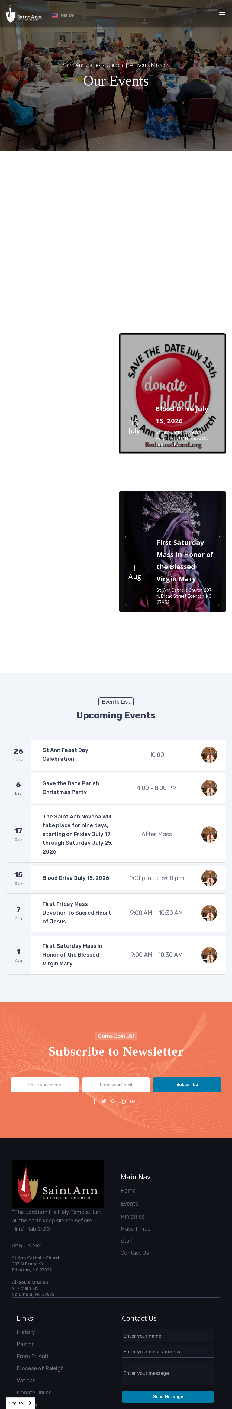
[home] (23, 13)
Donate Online (34, 1393)
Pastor (25, 1344)
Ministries (132, 1217)
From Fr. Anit (33, 1356)
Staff (127, 1241)
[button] (63, 15)
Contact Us (135, 1253)
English (16, 1403)
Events (129, 1203)
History (26, 1332)
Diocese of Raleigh (40, 1368)
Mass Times (135, 1229)
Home (128, 1191)
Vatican (26, 1381)
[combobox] (20, 1403)
